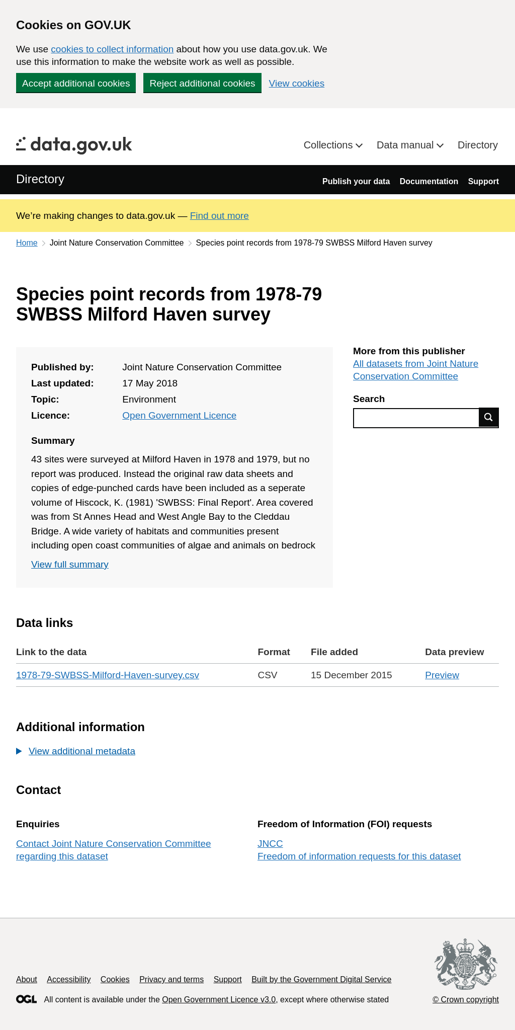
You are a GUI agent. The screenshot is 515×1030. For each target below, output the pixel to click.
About (26, 979)
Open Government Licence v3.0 (219, 999)
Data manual (407, 144)
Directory (478, 144)
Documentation (429, 181)
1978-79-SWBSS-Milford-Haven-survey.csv (107, 675)
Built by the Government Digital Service (321, 979)
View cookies (297, 83)
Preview (442, 675)
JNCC (270, 843)
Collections (330, 144)
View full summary (70, 564)
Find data (489, 417)
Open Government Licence (179, 415)
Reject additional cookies (202, 83)
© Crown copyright (466, 999)
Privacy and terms (171, 979)
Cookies (115, 979)
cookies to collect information (112, 49)
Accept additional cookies (76, 83)
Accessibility (69, 979)
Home (27, 243)
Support (483, 181)
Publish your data (356, 181)
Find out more (219, 215)
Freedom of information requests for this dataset (359, 856)
